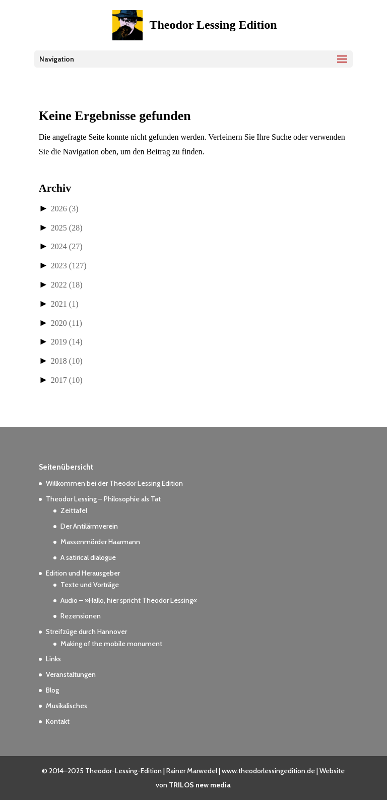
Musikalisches (66, 705)
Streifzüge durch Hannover (86, 631)
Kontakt (58, 721)
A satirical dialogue (88, 557)
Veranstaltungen (71, 674)
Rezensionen (80, 615)
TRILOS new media (200, 784)
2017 (67, 380)
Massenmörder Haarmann (100, 541)
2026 (65, 208)
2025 (67, 227)
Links (53, 658)
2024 (67, 246)
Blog (52, 690)
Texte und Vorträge (89, 584)
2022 (67, 284)
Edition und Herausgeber (83, 573)
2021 (65, 304)
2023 (69, 265)
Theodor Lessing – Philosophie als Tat (103, 498)
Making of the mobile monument (111, 643)
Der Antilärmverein (89, 526)
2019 (67, 341)
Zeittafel (73, 510)
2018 (67, 361)
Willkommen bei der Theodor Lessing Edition (114, 483)
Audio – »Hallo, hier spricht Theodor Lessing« (128, 600)
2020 (66, 323)
